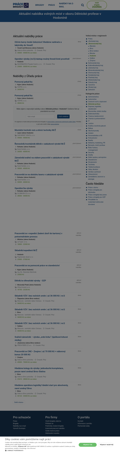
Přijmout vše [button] (87, 445)
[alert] (60, 226)
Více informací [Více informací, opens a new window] (31, 448)
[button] (40, 450)
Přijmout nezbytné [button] (106, 445)
